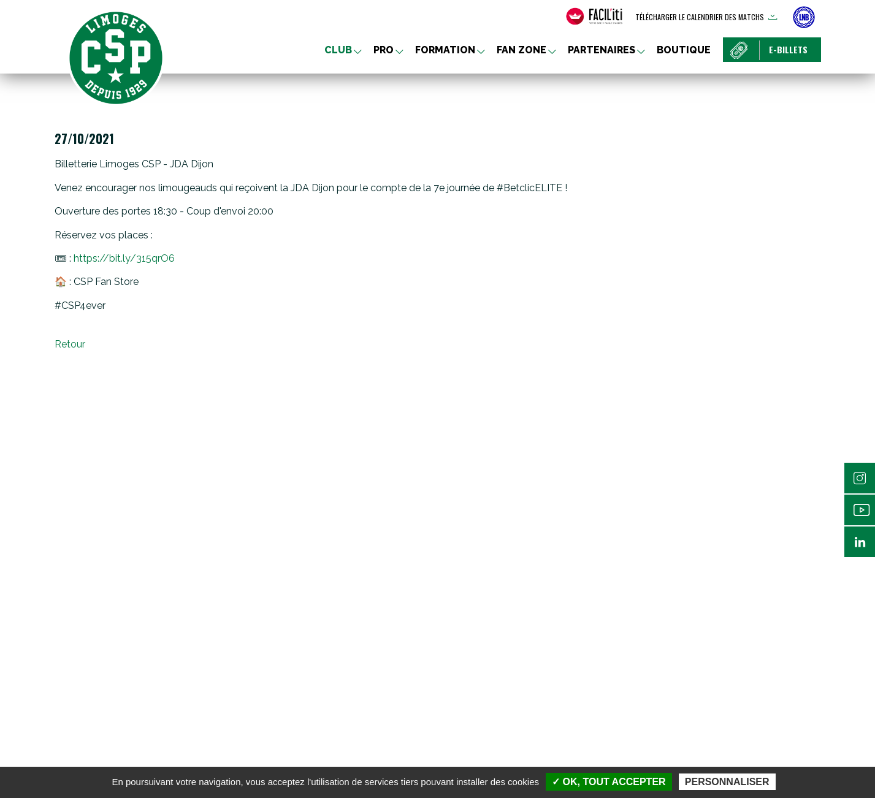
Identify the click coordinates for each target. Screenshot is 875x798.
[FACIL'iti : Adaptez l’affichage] (594, 16)
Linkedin (859, 541)
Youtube (859, 510)
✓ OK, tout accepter (608, 782)
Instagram (859, 478)
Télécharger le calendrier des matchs (699, 17)
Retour (70, 344)
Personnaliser (727, 782)
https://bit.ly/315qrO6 (124, 258)
